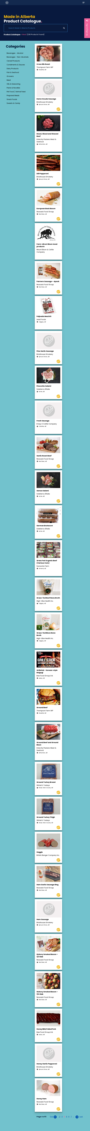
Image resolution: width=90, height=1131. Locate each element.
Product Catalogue (12, 34)
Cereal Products (13, 61)
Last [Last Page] (81, 1117)
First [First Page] (51, 1117)
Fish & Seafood (13, 72)
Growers (10, 76)
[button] (84, 2)
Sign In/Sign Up (87, 28)
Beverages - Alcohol (15, 53)
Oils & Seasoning (13, 84)
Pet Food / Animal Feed (16, 91)
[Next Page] (77, 1117)
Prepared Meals (13, 95)
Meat (9, 80)
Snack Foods (12, 99)
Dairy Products (13, 68)
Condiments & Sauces (16, 65)
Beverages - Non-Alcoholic (18, 57)
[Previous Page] (55, 1117)
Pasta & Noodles (13, 88)
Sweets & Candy (13, 103)
